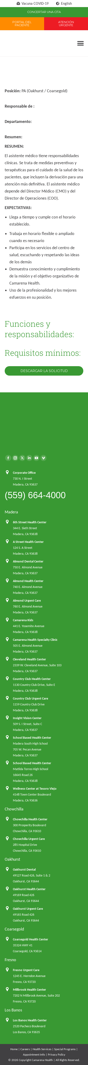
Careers (25, 1049)
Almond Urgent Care (27, 601)
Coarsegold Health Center (30, 939)
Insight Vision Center (27, 718)
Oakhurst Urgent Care (28, 909)
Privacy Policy (56, 1054)
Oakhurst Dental (24, 870)
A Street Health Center (28, 542)
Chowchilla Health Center (30, 819)
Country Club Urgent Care (30, 698)
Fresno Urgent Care (26, 970)
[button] (80, 43)
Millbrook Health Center (29, 990)
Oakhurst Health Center (29, 889)
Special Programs (65, 1049)
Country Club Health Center (32, 679)
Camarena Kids (23, 620)
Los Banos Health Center (30, 1020)
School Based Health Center (32, 738)
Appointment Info (34, 1054)
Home (14, 1049)
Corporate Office (24, 473)
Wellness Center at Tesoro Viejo (35, 789)
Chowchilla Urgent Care (29, 839)
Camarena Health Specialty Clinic (35, 640)
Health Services (42, 1049)
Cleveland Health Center (29, 659)
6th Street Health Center (29, 522)
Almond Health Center (28, 581)
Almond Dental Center (28, 561)
